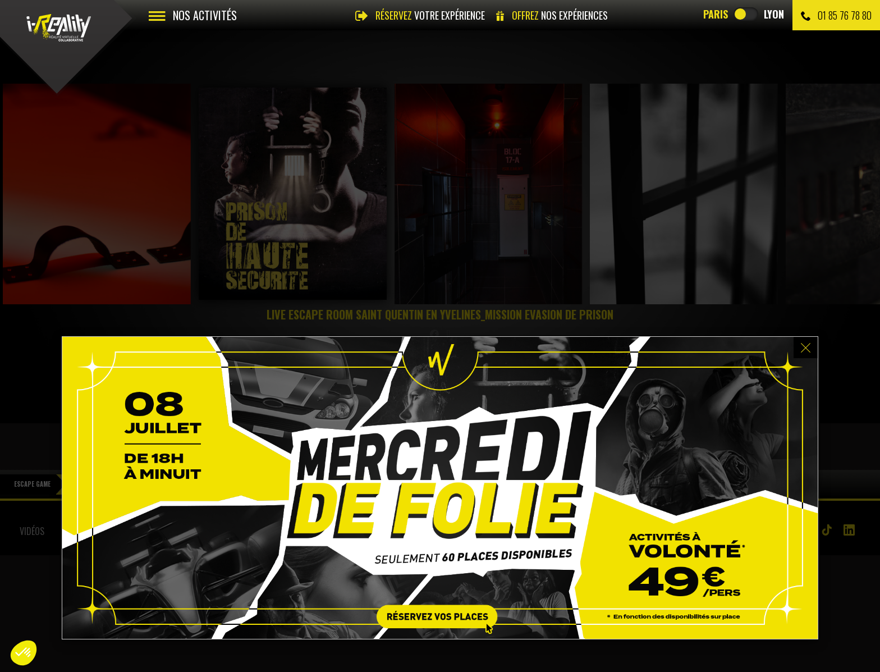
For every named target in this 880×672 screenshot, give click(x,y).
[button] (23, 652)
